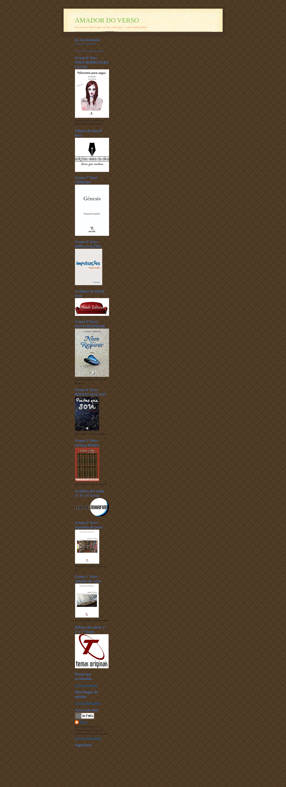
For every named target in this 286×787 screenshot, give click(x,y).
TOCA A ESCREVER (86, 685)
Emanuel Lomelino (85, 44)
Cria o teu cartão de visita (89, 51)
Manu (83, 722)
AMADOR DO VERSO (107, 20)
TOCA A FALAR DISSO (88, 703)
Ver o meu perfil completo (88, 738)
